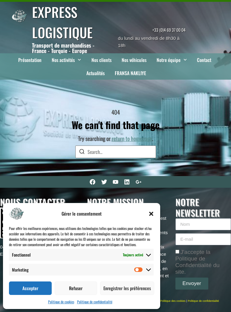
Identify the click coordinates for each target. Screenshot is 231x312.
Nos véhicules (134, 59)
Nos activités (66, 59)
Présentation (30, 59)
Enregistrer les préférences (127, 288)
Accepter (30, 288)
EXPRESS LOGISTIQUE (62, 22)
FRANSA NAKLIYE (130, 73)
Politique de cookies (61, 301)
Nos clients (101, 59)
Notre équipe (172, 59)
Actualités (95, 73)
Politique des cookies (173, 300)
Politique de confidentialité (94, 301)
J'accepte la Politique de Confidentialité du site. (197, 262)
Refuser (75, 288)
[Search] (82, 152)
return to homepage (132, 138)
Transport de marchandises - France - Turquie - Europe (63, 47)
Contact (204, 59)
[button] (151, 214)
